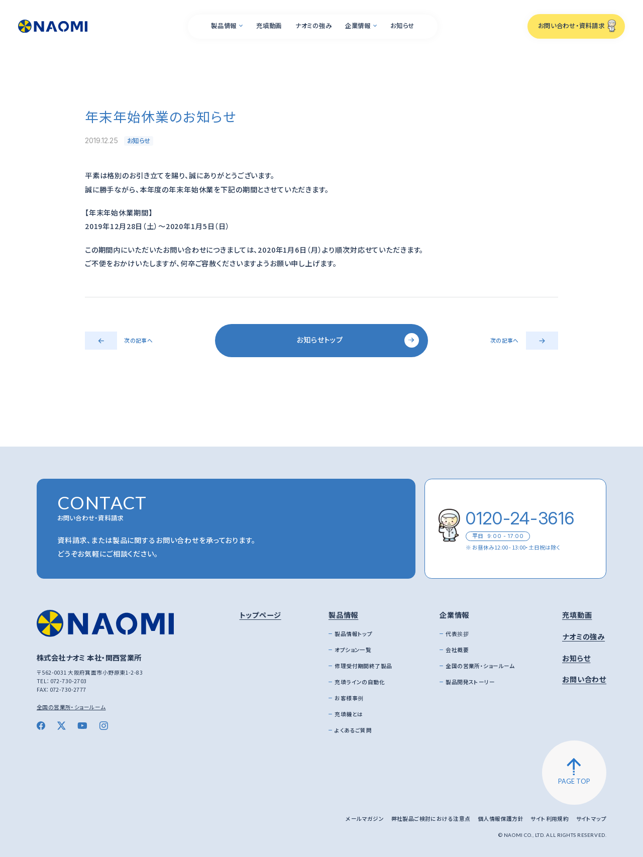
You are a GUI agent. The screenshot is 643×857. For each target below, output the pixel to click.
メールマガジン (365, 818)
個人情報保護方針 (500, 818)
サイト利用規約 (549, 818)
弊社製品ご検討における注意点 (431, 818)
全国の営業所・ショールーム (71, 707)
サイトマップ (591, 818)
